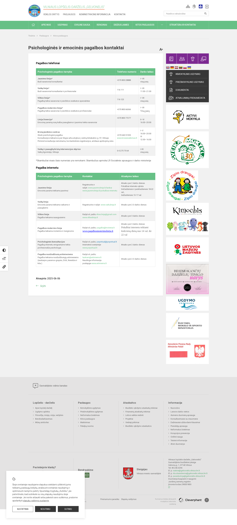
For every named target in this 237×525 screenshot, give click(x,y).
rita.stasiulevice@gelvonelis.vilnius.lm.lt (190, 473)
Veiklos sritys (51, 14)
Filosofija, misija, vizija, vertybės (49, 415)
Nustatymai (22, 509)
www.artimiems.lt (99, 263)
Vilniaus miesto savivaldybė (149, 473)
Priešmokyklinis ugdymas (186, 82)
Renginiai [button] (102, 25)
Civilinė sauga (177, 437)
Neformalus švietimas (90, 415)
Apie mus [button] (46, 25)
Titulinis (31, 36)
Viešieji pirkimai (132, 422)
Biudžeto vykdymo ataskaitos (138, 426)
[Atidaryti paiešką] (205, 13)
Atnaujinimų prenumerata (187, 98)
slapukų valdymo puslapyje (36, 500)
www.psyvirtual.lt (90, 248)
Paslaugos (69, 14)
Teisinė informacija (179, 440)
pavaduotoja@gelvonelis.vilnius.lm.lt (189, 476)
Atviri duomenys (178, 444)
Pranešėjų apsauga (179, 426)
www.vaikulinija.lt (108, 205)
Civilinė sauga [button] (82, 25)
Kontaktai (119, 14)
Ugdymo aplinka (42, 412)
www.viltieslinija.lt (90, 217)
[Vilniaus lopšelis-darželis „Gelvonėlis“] (35, 9)
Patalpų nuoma (86, 426)
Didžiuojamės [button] (121, 25)
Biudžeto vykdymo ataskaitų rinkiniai (141, 408)
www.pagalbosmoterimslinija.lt (97, 231)
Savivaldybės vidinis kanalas (50, 385)
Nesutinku (45, 509)
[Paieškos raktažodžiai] (186, 13)
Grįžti (43, 286)
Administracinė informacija (94, 14)
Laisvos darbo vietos (180, 412)
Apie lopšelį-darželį (43, 408)
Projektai (129, 419)
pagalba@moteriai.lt (106, 228)
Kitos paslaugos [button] (145, 25)
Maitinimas (85, 422)
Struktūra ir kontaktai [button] (183, 25)
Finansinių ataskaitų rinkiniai (137, 412)
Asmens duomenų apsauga (183, 415)
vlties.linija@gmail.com (106, 214)
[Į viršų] (207, 500)
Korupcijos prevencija (180, 433)
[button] (188, 6)
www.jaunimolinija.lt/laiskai (100, 188)
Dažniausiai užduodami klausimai (185, 422)
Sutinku (68, 509)
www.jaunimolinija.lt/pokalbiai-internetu (99, 190)
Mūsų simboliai (42, 422)
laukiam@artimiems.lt (91, 257)
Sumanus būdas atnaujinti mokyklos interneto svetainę (165, 501)
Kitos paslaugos (60, 36)
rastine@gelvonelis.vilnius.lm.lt (186, 470)
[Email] (86, 475)
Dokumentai (179, 90)
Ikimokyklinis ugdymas (184, 74)
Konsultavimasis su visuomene (184, 419)
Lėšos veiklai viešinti (134, 415)
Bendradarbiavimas (43, 419)
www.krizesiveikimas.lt (127, 138)
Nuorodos (175, 408)
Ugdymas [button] (63, 25)
